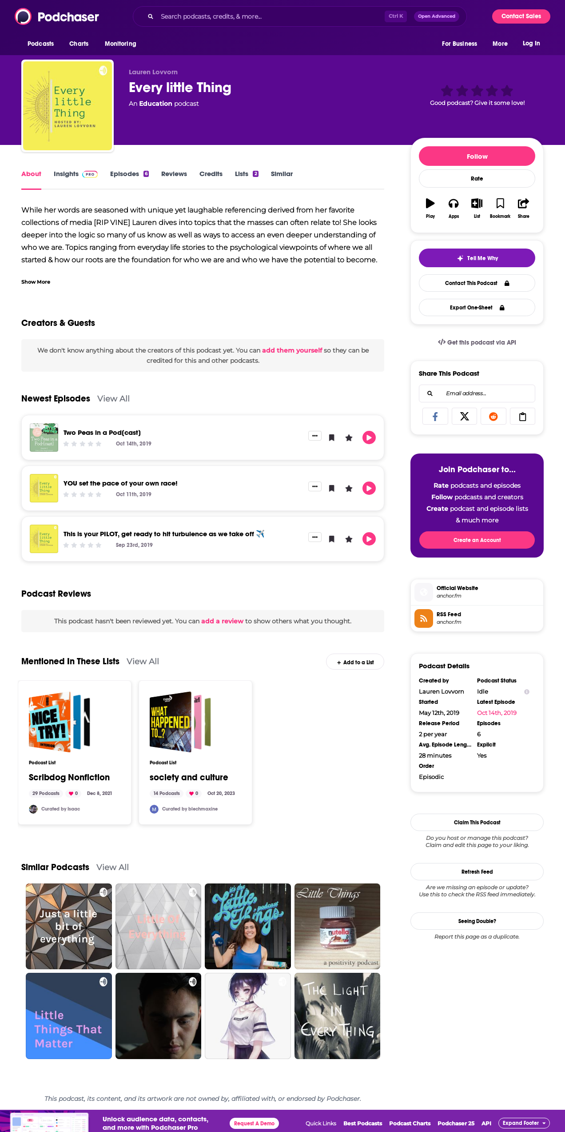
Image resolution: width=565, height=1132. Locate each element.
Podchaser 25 (456, 1123)
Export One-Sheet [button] (477, 308)
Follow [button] (477, 156)
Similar (282, 173)
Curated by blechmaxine (190, 809)
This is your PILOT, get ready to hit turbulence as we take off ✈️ (164, 534)
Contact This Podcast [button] (477, 283)
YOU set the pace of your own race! (121, 483)
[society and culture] (180, 722)
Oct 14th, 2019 (497, 712)
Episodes (129, 173)
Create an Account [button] (477, 540)
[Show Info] (526, 691)
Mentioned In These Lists (70, 661)
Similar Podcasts (55, 867)
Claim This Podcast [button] (477, 822)
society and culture (189, 778)
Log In (531, 43)
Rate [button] (477, 178)
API (486, 1123)
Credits (211, 173)
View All (113, 398)
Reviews (174, 173)
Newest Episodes (55, 398)
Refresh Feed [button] (477, 872)
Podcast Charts (409, 1123)
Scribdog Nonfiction (69, 778)
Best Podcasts (362, 1123)
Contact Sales (521, 16)
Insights (76, 173)
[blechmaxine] (154, 809)
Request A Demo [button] (254, 1123)
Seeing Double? (477, 921)
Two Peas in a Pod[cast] (102, 432)
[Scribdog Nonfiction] (59, 722)
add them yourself (292, 350)
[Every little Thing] (67, 105)
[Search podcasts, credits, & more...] (271, 16)
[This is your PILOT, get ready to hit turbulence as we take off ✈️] (44, 539)
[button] (42, 44)
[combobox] (300, 16)
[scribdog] (33, 809)
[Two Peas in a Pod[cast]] (44, 437)
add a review (222, 621)
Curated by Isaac (60, 809)
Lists (246, 173)
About (31, 173)
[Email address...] (477, 393)
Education (155, 104)
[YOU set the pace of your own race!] (44, 488)
